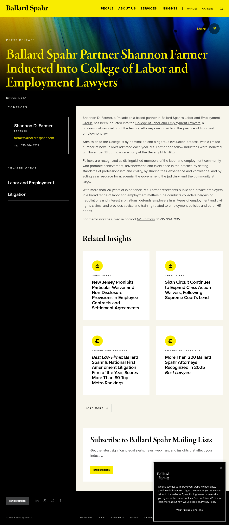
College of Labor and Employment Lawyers (167, 123)
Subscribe (17, 501)
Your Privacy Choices (189, 510)
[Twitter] (45, 500)
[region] (189, 492)
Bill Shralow (146, 219)
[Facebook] (60, 500)
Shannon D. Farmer (97, 118)
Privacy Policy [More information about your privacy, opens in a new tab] (208, 501)
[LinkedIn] (37, 500)
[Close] (221, 468)
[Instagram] (52, 500)
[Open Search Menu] (221, 8)
